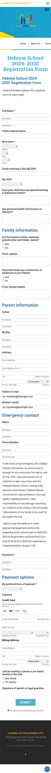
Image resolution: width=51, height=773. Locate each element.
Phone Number (10, 442)
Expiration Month (9, 636)
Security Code (43, 619)
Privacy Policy (39, 746)
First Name (6, 119)
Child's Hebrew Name (14, 131)
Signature (8, 554)
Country (45, 385)
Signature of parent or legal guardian (23, 688)
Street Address (8, 360)
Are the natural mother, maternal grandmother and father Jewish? (20, 238)
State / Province (42, 377)
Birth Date (8, 141)
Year (4, 163)
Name (5, 422)
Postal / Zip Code (9, 385)
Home (23, 44)
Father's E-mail (10, 391)
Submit (25, 702)
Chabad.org (20, 746)
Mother (6, 332)
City (3, 377)
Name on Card (8, 627)
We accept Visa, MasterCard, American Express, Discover (22, 605)
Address (6, 352)
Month (5, 149)
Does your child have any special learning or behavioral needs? (25, 191)
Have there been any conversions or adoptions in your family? (22, 271)
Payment (7, 594)
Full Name (8, 110)
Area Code (6, 450)
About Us (35, 44)
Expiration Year (42, 636)
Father (5, 312)
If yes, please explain (13, 286)
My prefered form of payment (19, 584)
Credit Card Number (10, 619)
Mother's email (10, 402)
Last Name (6, 125)
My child (7, 179)
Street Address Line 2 (11, 368)
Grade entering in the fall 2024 (19, 168)
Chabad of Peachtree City (16, 3)
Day (3, 156)
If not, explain (9, 253)
